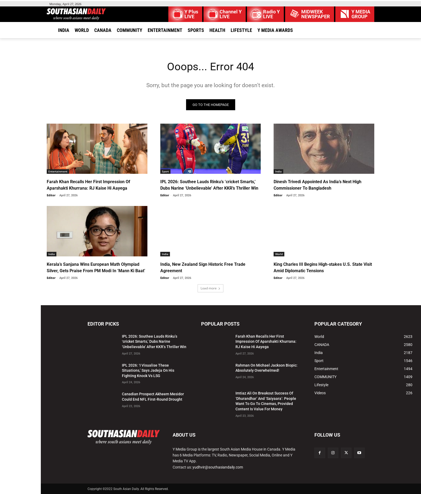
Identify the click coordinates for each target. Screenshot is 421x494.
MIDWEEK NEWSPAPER (315, 14)
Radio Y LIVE (271, 14)
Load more (210, 288)
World (279, 254)
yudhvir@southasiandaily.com (218, 467)
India (278, 171)
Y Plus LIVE (191, 14)
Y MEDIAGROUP (360, 14)
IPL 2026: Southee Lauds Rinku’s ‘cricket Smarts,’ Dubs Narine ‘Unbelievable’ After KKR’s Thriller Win (154, 341)
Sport (165, 171)
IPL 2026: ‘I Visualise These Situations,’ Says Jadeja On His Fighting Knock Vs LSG (148, 370)
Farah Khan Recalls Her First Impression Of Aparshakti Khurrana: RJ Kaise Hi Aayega (265, 341)
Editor (51, 195)
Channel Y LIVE (231, 14)
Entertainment (57, 171)
